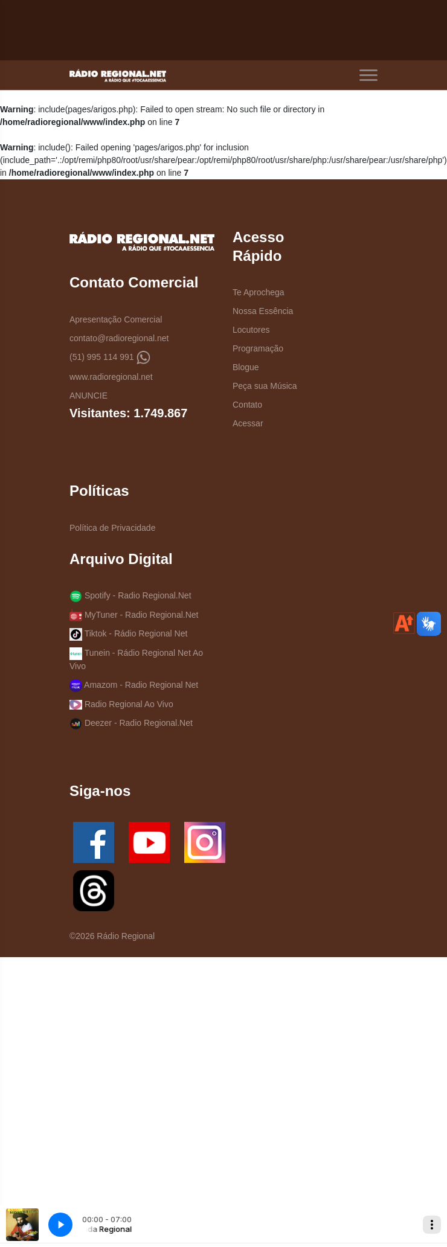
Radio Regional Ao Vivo (121, 704)
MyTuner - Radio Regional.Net (133, 615)
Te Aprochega (259, 292)
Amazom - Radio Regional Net (133, 685)
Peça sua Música (265, 386)
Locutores (251, 330)
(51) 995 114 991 (109, 358)
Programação (258, 348)
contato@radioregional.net (119, 338)
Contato (247, 404)
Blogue (246, 367)
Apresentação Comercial (115, 319)
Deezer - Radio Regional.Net (131, 723)
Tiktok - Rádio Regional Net (128, 634)
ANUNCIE (88, 395)
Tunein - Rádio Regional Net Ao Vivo (136, 659)
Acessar (248, 423)
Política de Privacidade (112, 528)
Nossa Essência (263, 311)
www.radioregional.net (111, 377)
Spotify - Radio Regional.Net (130, 596)
